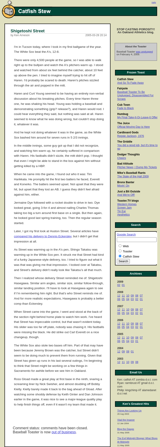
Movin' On (123, 185)
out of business (64, 432)
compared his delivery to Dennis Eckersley (42, 236)
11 (123, 295)
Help (154, 2)
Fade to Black (125, 108)
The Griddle (124, 141)
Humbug (122, 114)
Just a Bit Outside (128, 191)
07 (141, 295)
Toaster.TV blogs (128, 200)
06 (118, 299)
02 (118, 285)
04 (127, 299)
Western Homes (127, 204)
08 (136, 295)
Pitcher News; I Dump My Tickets (137, 167)
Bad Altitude (125, 163)
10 (127, 295)
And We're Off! (126, 194)
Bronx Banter (125, 182)
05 (123, 299)
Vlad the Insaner (126, 419)
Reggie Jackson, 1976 (130, 136)
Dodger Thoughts (128, 154)
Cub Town (123, 104)
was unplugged (144, 51)
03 (132, 299)
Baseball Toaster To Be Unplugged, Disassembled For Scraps (135, 95)
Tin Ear (121, 211)
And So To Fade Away (130, 82)
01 (123, 285)
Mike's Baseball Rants (131, 172)
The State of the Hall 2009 (133, 176)
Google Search (126, 234)
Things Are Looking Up (129, 410)
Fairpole (122, 88)
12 (118, 295)
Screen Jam (124, 207)
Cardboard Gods (128, 132)
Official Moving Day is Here (133, 126)
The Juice (123, 123)
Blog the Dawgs (125, 429)
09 (132, 295)
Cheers (121, 158)
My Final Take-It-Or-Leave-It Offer (137, 117)
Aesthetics (123, 214)
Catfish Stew (125, 79)
